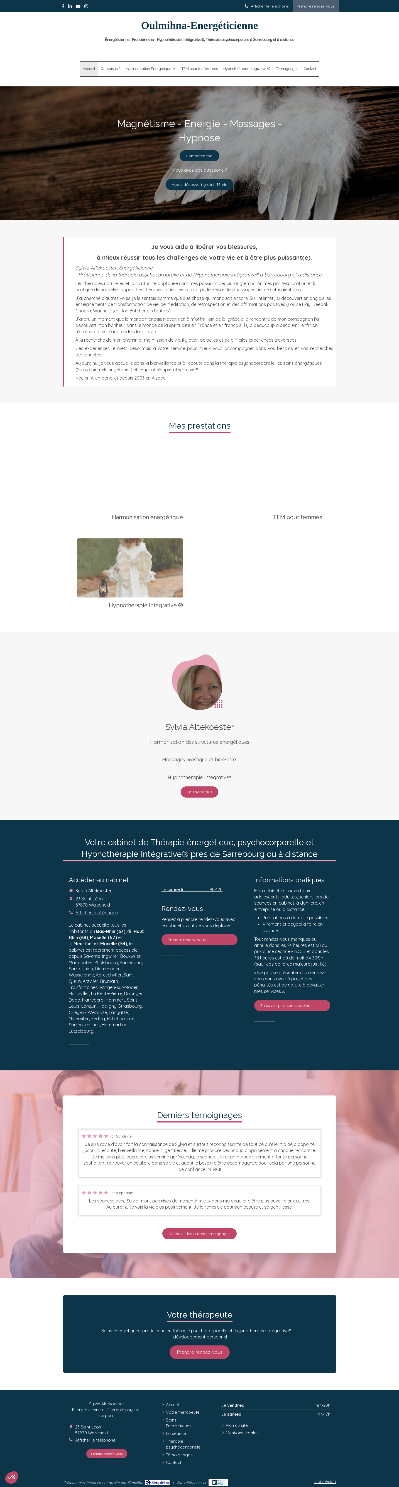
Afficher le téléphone (269, 6)
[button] (11, 1477)
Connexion (325, 1481)
